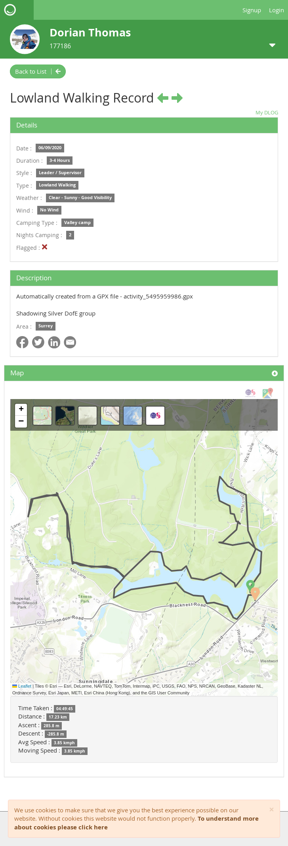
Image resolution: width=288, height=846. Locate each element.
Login (276, 10)
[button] (250, 586)
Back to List (38, 71)
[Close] (271, 809)
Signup (251, 10)
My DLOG (267, 112)
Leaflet (21, 686)
